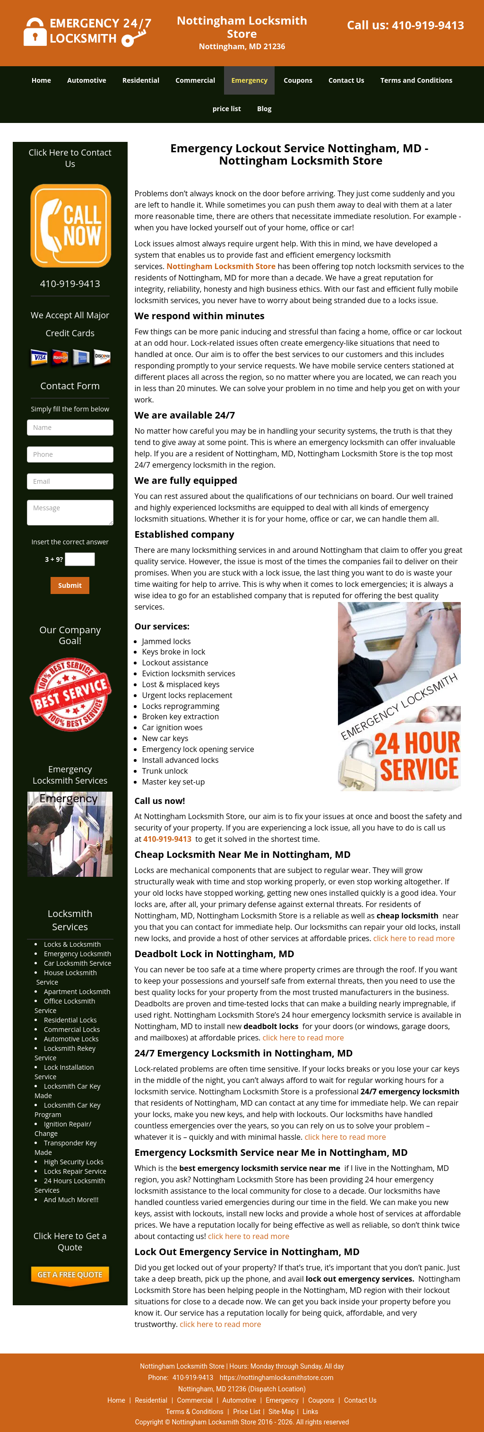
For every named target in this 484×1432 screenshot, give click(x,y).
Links (310, 1411)
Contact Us (346, 80)
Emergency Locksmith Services (70, 774)
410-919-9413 (428, 25)
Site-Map (281, 1411)
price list (227, 108)
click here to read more (414, 938)
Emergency (249, 80)
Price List (246, 1411)
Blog (264, 108)
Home (41, 80)
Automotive (86, 80)
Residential (140, 80)
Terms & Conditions (195, 1411)
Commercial (195, 80)
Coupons (298, 80)
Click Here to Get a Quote (70, 1241)
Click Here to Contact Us (70, 158)
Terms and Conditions (416, 80)
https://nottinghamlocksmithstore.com (277, 1377)
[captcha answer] (80, 559)
